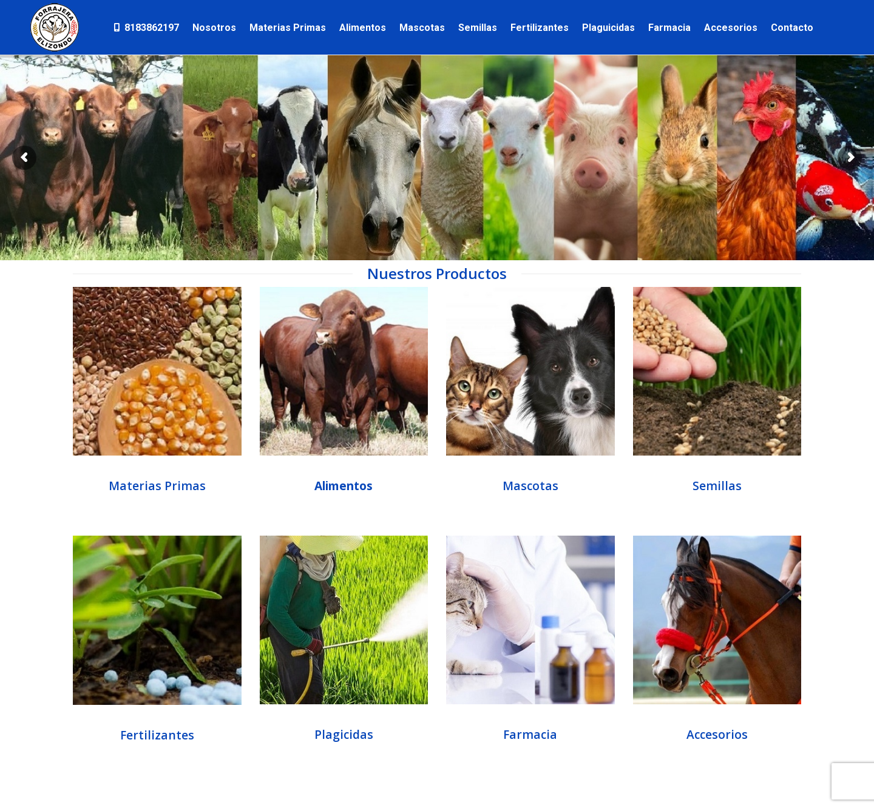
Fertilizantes (157, 735)
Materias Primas (157, 485)
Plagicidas (343, 734)
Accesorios (717, 734)
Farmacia (530, 734)
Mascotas (530, 485)
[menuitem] (145, 27)
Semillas (717, 485)
